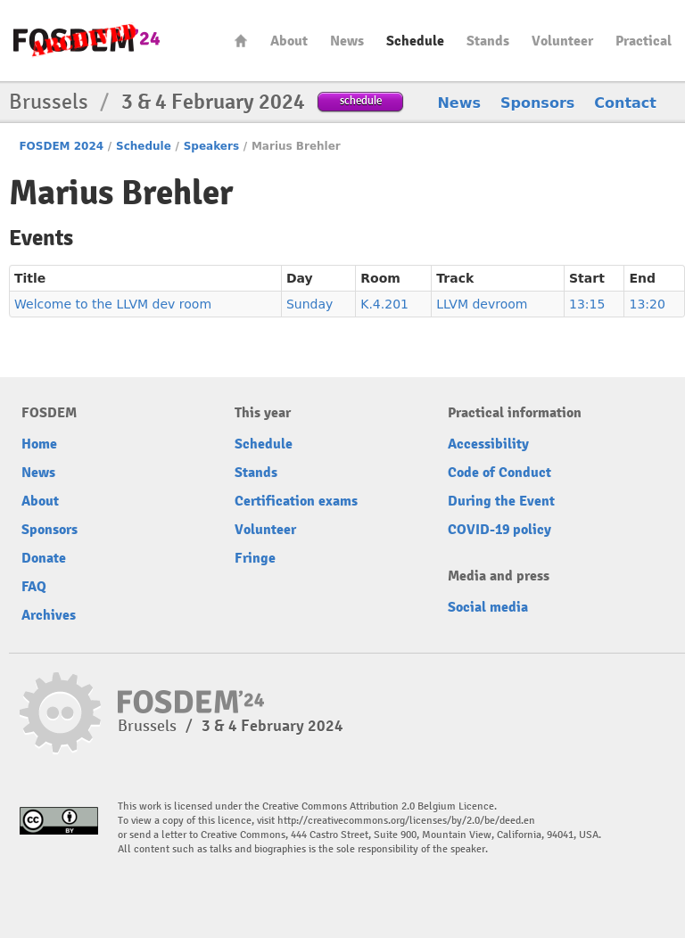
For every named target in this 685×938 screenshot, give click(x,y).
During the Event (501, 501)
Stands (487, 41)
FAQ (33, 587)
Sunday (309, 304)
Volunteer (562, 41)
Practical (643, 41)
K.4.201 (384, 304)
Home (241, 40)
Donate (43, 558)
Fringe (255, 558)
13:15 (587, 304)
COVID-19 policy (499, 530)
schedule (361, 100)
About (289, 41)
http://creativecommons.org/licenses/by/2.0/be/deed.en (406, 820)
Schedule (415, 41)
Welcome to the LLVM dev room (112, 304)
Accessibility (488, 444)
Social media (488, 607)
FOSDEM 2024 (61, 146)
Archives (48, 615)
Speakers (211, 146)
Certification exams (296, 501)
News (347, 41)
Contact (625, 103)
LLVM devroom (481, 304)
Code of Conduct (499, 472)
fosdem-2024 (86, 40)
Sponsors (537, 103)
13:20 (646, 304)
